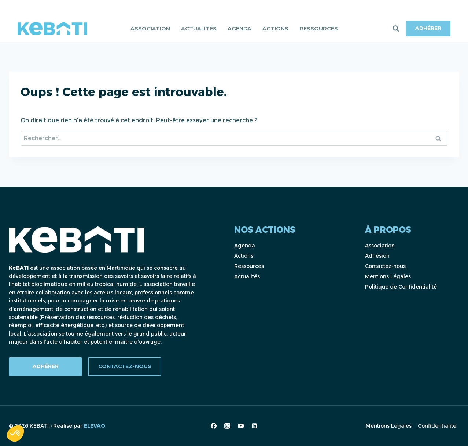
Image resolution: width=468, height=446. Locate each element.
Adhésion (377, 256)
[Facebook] (214, 426)
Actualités (199, 28)
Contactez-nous (385, 266)
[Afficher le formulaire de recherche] (395, 28)
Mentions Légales (388, 276)
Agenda (239, 28)
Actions (275, 28)
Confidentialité (437, 426)
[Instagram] (227, 426)
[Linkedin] (254, 426)
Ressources (318, 28)
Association (150, 28)
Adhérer (428, 28)
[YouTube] (241, 426)
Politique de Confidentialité (401, 286)
